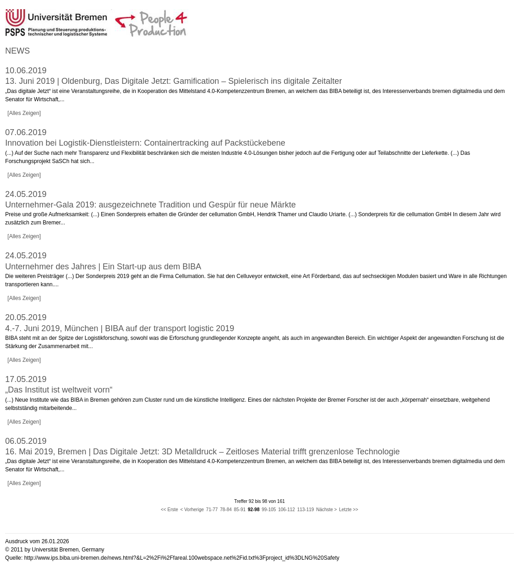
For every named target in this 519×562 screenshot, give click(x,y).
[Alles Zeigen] (24, 113)
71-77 (212, 509)
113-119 (305, 509)
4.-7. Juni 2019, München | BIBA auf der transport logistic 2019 (119, 328)
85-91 (240, 509)
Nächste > (326, 509)
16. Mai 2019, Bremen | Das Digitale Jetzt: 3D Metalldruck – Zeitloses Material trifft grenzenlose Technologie (202, 451)
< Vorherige (192, 509)
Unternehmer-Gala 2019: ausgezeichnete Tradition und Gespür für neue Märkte (150, 204)
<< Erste (169, 509)
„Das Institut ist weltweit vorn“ (58, 389)
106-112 (286, 509)
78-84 (226, 509)
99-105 (269, 509)
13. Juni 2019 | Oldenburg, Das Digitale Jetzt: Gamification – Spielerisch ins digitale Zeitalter (173, 81)
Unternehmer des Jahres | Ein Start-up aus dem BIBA (103, 266)
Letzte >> (348, 509)
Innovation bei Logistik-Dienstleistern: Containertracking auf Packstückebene (145, 142)
